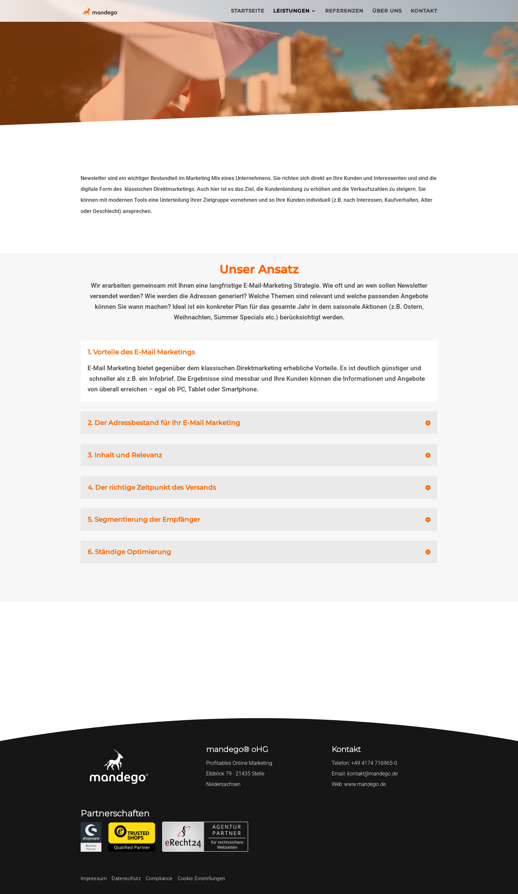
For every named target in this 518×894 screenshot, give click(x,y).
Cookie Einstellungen (201, 878)
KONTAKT (424, 11)
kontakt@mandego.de (372, 773)
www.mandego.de (365, 784)
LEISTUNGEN (291, 11)
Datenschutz (126, 878)
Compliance (159, 878)
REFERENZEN (344, 11)
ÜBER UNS (387, 11)
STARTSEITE (247, 11)
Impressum (94, 878)
